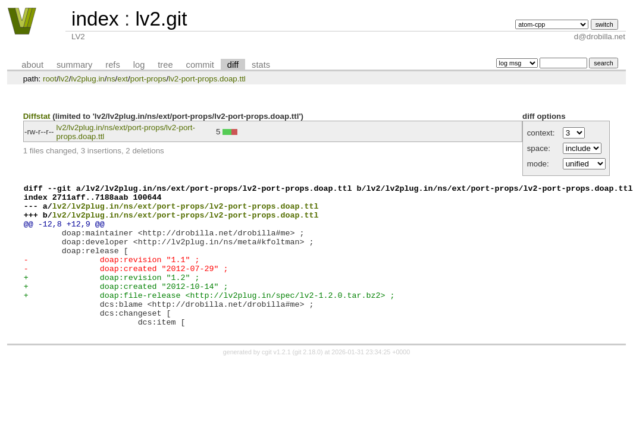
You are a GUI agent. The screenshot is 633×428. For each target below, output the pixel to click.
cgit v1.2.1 (276, 380)
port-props (148, 78)
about (32, 65)
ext (122, 78)
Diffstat (37, 116)
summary (74, 65)
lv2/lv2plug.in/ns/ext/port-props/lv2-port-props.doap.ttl (185, 211)
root (50, 78)
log (139, 65)
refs (112, 65)
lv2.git (161, 19)
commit (200, 65)
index (95, 19)
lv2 (64, 78)
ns (110, 78)
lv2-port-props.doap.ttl (207, 78)
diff (233, 65)
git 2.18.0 (307, 380)
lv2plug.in (87, 78)
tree (165, 65)
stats (261, 65)
